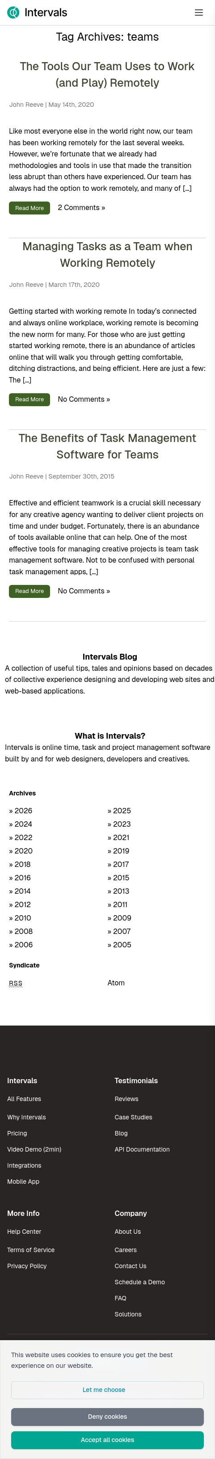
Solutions (128, 1314)
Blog (121, 1133)
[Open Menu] (199, 12)
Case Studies (133, 1117)
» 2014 (20, 891)
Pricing (17, 1133)
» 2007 (119, 931)
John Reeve (26, 105)
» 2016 (20, 878)
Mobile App (23, 1181)
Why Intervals (26, 1117)
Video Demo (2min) (34, 1149)
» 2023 (119, 824)
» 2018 (19, 864)
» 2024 (20, 824)
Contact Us (131, 1266)
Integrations (24, 1165)
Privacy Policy (27, 1266)
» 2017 (118, 864)
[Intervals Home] (37, 12)
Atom (116, 983)
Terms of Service (31, 1250)
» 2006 (21, 945)
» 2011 (118, 904)
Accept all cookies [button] (108, 1440)
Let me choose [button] (104, 1390)
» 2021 (119, 837)
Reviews (127, 1099)
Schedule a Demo (140, 1282)
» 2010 (20, 918)
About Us (128, 1232)
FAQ (120, 1298)
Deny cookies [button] (107, 1417)
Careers (126, 1250)
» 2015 (119, 878)
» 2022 (21, 837)
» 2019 (119, 851)
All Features (24, 1099)
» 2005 (120, 945)
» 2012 (20, 904)
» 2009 (120, 918)
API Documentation (142, 1149)
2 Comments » (81, 207)
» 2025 (119, 811)
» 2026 (21, 811)
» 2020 (21, 851)
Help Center (24, 1232)
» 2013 (119, 891)
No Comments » (84, 399)
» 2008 (21, 931)
